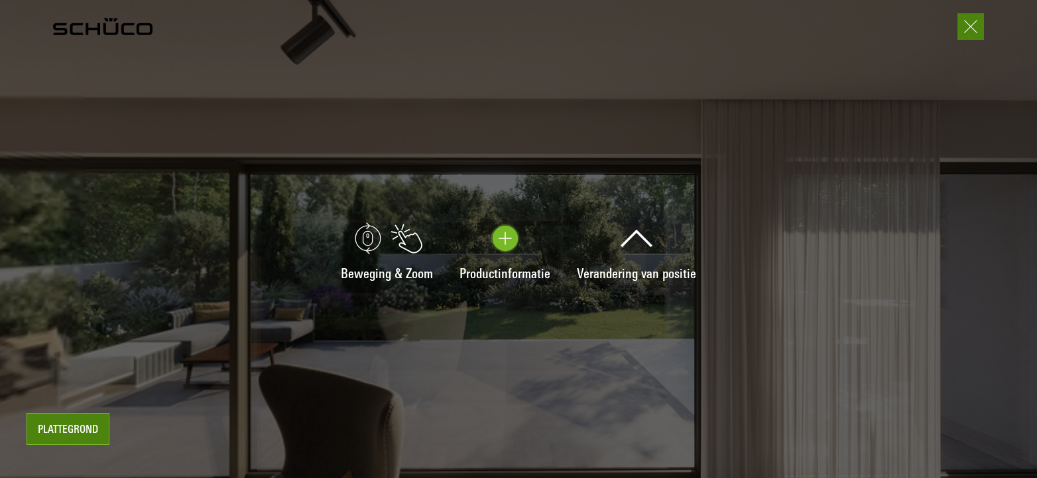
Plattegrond (68, 430)
